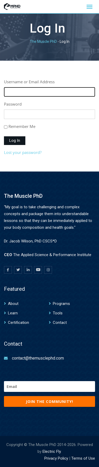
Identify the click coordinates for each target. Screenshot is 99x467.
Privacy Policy (56, 458)
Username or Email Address (29, 81)
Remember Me (21, 126)
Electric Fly (52, 451)
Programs (61, 303)
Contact (60, 322)
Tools (58, 313)
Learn (13, 313)
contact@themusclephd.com (38, 358)
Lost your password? (22, 152)
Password (13, 104)
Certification (18, 322)
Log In (14, 140)
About (13, 303)
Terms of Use (83, 458)
